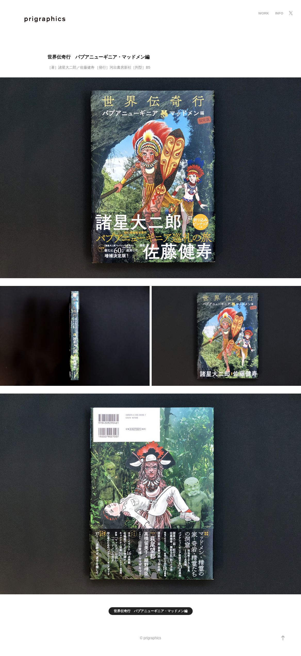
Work (263, 13)
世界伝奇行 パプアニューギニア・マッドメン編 (151, 611)
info (279, 13)
